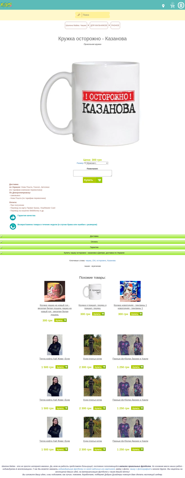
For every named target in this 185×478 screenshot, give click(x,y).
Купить (88, 180)
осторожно (101, 260)
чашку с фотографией (140, 469)
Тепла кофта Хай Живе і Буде (54, 359)
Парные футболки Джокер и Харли (130, 359)
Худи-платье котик (92, 359)
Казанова (111, 260)
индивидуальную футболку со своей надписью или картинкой (86, 469)
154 (93, 260)
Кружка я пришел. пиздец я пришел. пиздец (93, 307)
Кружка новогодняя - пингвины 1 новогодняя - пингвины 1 (130, 307)
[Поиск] (97, 15)
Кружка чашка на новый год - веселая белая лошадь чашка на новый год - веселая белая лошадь (54, 310)
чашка (88, 260)
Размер (81, 163)
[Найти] (78, 15)
